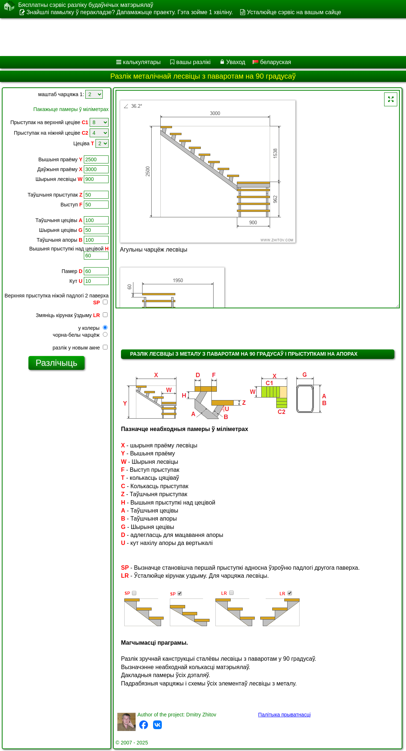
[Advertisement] (195, 37)
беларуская (272, 62)
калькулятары (142, 62)
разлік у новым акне (80, 348)
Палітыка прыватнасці (284, 715)
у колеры (93, 328)
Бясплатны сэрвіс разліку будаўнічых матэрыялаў (85, 5)
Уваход (235, 62)
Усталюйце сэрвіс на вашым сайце (294, 12)
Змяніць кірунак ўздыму (72, 315)
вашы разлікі (193, 62)
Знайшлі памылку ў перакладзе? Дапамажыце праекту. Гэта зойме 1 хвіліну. (129, 12)
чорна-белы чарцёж (80, 335)
